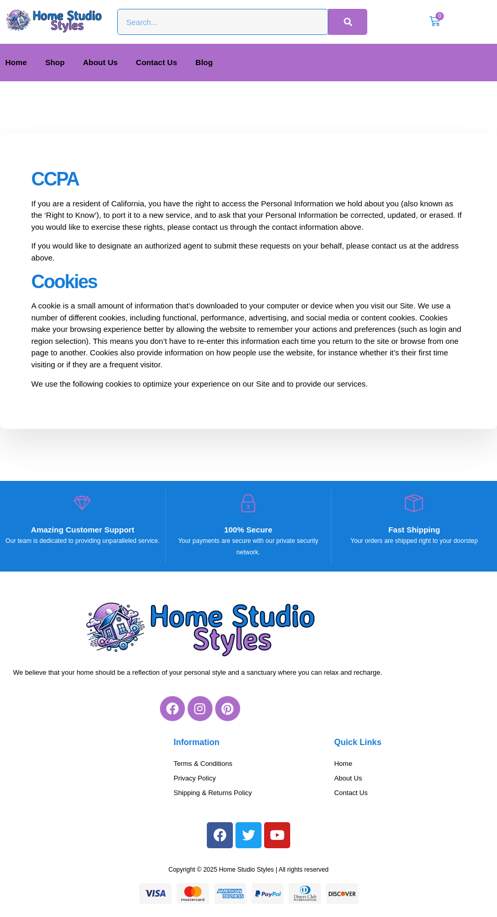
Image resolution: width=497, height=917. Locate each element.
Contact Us (156, 62)
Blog (204, 62)
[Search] (347, 22)
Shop (55, 62)
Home (16, 62)
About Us (100, 62)
